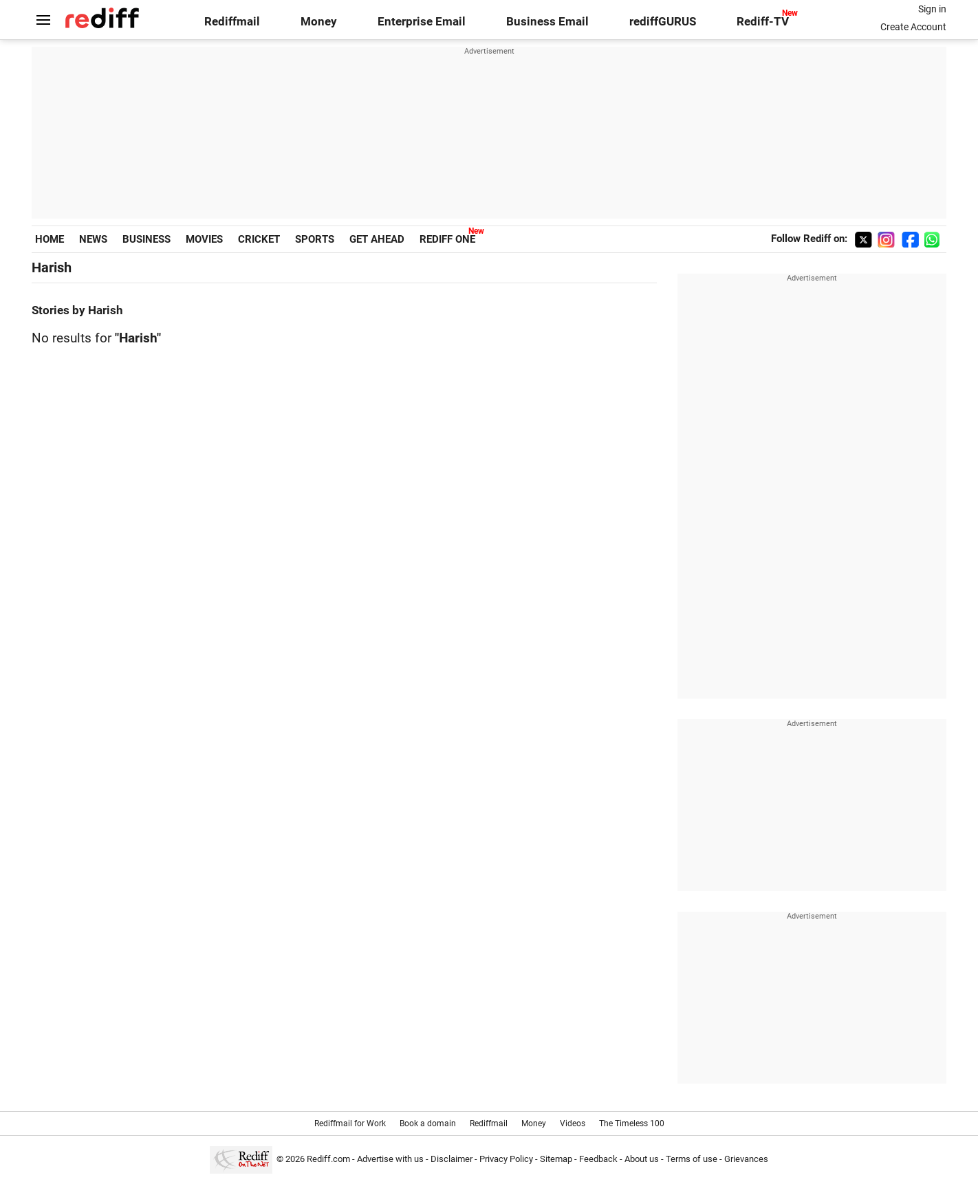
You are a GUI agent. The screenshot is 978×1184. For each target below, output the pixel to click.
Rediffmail (232, 21)
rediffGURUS (662, 21)
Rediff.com (328, 1159)
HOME (49, 239)
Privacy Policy (506, 1159)
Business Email (547, 21)
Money (319, 21)
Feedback (598, 1159)
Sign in (932, 8)
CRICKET (259, 239)
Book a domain (428, 1123)
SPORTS (314, 239)
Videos (572, 1123)
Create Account (913, 26)
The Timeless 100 (631, 1123)
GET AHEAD (376, 239)
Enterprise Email (422, 21)
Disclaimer (451, 1159)
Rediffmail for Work (350, 1123)
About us (641, 1159)
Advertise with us (390, 1159)
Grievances (746, 1159)
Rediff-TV (763, 21)
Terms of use (691, 1159)
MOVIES (204, 239)
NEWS (93, 239)
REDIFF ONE (447, 239)
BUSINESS (146, 239)
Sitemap (556, 1159)
